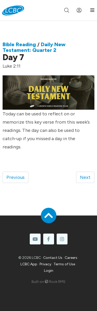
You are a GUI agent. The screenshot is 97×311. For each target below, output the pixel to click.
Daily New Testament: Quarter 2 (34, 47)
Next (85, 177)
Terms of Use (64, 264)
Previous (15, 177)
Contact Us (52, 258)
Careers (71, 258)
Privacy (45, 264)
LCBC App (28, 264)
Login (48, 270)
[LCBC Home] (13, 10)
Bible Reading (19, 44)
